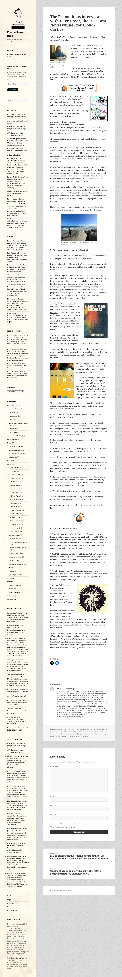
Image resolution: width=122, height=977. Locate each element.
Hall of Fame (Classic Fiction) (18, 423)
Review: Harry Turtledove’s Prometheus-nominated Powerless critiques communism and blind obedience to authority (16, 848)
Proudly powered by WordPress (60, 890)
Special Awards (14, 432)
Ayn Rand (13, 471)
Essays (9, 443)
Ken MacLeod (14, 489)
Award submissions (15, 450)
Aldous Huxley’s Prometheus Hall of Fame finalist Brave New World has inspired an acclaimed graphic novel (18, 142)
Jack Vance (53, 734)
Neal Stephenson (15, 500)
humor (93, 732)
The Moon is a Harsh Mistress (64, 736)
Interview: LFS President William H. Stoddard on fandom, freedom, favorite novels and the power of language (16, 630)
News (9, 464)
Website (53, 815)
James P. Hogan (15, 485)
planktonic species (87, 734)
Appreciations (12, 405)
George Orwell (15, 478)
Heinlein (88, 732)
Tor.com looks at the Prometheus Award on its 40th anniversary (17, 711)
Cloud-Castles (65, 732)
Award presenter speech (18, 548)
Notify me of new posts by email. (63, 827)
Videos (11, 578)
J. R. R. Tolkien (15, 482)
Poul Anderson (15, 503)
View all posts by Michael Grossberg (69, 717)
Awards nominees (16, 553)
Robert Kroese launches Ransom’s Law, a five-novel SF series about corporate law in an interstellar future (17, 152)
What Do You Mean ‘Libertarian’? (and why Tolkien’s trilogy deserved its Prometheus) (16, 720)
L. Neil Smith (14, 492)
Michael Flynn (15, 496)
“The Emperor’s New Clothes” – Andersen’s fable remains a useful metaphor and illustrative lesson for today (17, 278)
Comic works (13, 416)
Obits (10, 568)
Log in (9, 900)
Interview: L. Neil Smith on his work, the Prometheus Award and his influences (17, 702)
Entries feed (11, 903)
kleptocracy (70, 734)
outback (77, 734)
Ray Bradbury (15, 507)
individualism (100, 732)
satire (52, 736)
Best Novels (12, 412)
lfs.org (9, 969)
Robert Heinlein (15, 510)
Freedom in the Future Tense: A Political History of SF (17, 729)
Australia (57, 732)
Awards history (14, 535)
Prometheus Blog (15, 33)
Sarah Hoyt (14, 514)
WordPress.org (12, 910)
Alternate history (14, 409)
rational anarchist (99, 734)
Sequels (11, 429)
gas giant (81, 732)
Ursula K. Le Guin (16, 524)
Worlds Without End (81, 736)
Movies (11, 589)
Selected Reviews (14, 592)
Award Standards (14, 446)
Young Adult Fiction (15, 436)
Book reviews (13, 585)
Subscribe (13, 90)
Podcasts (11, 571)
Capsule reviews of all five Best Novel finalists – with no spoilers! (17, 193)
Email (53, 805)
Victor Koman (14, 531)
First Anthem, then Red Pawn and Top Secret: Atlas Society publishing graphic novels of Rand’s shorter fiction (17, 268)
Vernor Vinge (14, 528)
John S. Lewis (62, 734)
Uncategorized (12, 599)
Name (53, 796)
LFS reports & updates (16, 564)
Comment (54, 767)
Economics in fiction (15, 453)
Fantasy (11, 420)
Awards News (13, 539)
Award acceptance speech (18, 542)
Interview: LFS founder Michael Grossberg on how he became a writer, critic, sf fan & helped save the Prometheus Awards (17, 693)
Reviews (10, 582)
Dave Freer (74, 732)
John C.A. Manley (13, 335)
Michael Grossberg (75, 730)
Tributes (10, 596)
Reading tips (13, 457)
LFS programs (13, 561)
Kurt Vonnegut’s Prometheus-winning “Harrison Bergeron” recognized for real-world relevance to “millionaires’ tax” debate (17, 119)
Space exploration (15, 575)
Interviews (10, 461)
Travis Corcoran (15, 521)
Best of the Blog (12, 439)
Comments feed (12, 907)
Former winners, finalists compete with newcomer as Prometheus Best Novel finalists (18, 201)
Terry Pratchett (15, 517)
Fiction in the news (15, 557)
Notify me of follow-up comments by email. (67, 824)
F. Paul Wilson (15, 475)
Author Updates (14, 468)
